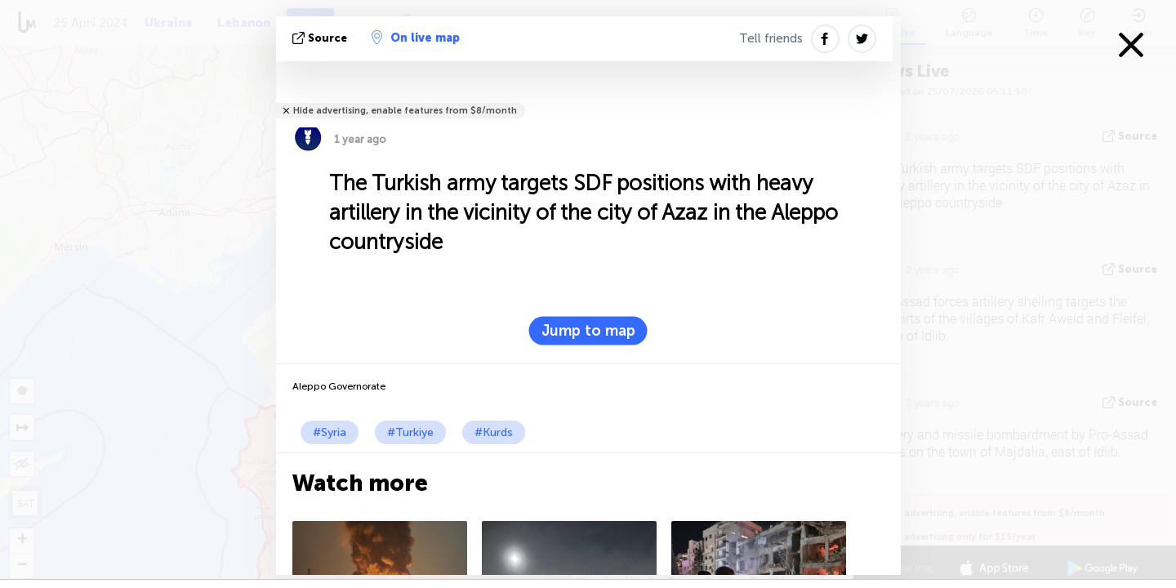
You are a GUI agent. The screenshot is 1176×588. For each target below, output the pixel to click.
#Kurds (493, 432)
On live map (416, 37)
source (321, 38)
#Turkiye (410, 432)
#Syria (329, 432)
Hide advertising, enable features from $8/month (405, 110)
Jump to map (588, 331)
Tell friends (771, 38)
